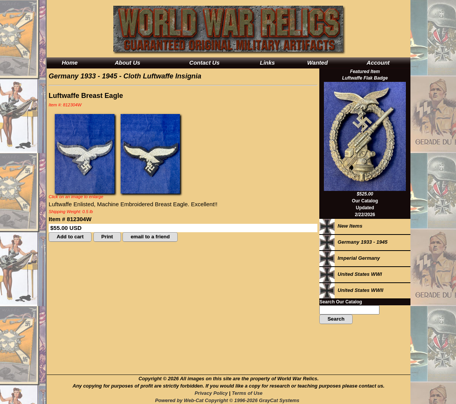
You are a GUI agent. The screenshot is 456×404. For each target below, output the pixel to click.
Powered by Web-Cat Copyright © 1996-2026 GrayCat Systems (228, 400)
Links (267, 62)
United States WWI (350, 274)
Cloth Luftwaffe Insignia (162, 76)
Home (70, 62)
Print (107, 236)
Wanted (317, 62)
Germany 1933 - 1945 (83, 76)
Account (378, 62)
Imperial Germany (349, 258)
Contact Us (204, 62)
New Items (340, 226)
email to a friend (150, 236)
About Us (128, 62)
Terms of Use (247, 393)
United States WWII (351, 290)
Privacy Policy (210, 393)
